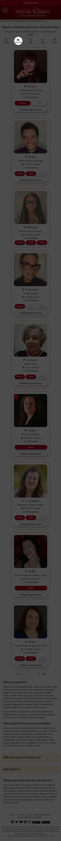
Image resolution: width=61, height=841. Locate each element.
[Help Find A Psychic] (18, 41)
